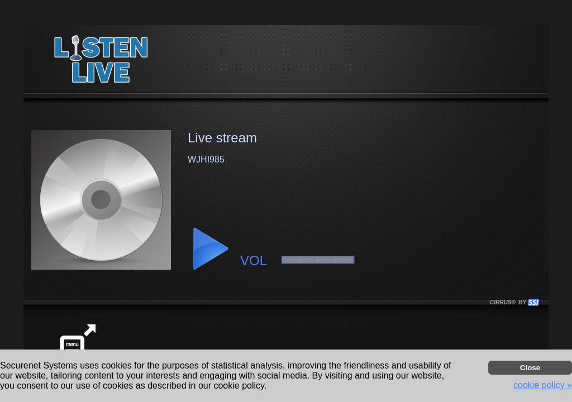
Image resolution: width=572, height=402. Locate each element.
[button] (210, 249)
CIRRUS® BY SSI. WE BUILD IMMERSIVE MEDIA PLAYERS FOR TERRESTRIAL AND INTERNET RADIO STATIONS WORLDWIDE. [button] (509, 302)
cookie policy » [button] (542, 385)
